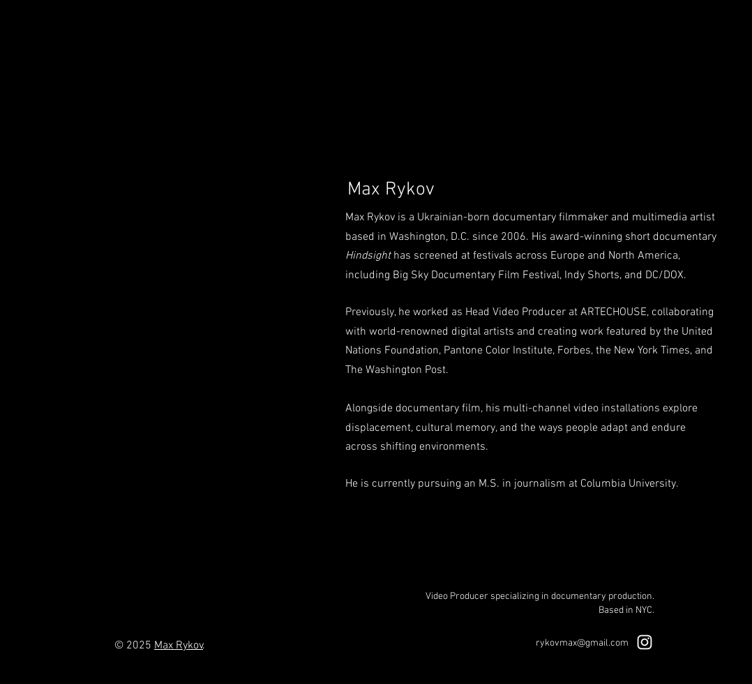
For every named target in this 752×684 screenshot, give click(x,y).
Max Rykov (178, 646)
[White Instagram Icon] (644, 642)
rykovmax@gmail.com (582, 643)
